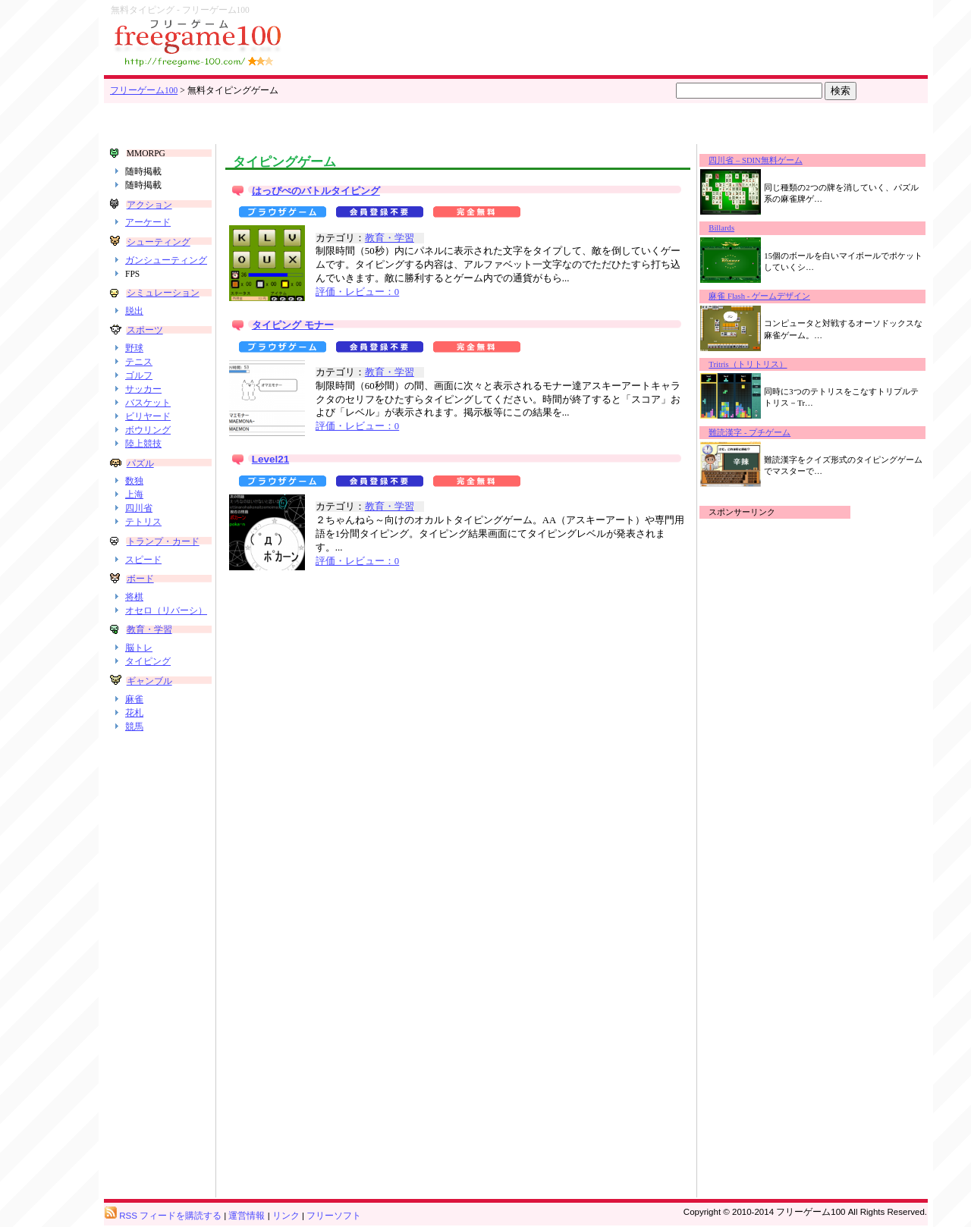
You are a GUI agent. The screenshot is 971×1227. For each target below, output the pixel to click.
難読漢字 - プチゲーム (749, 432)
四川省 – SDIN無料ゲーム (756, 160)
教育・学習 (149, 629)
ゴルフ (138, 375)
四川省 (138, 508)
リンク (286, 1215)
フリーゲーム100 (144, 90)
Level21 (270, 459)
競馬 (134, 726)
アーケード (148, 222)
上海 (134, 494)
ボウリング (148, 430)
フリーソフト (333, 1215)
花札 (134, 712)
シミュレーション (163, 292)
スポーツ (145, 329)
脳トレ (138, 647)
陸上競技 (143, 443)
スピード (143, 559)
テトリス (143, 521)
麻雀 (134, 699)
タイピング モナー (293, 325)
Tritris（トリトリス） (748, 364)
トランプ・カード (163, 541)
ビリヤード (148, 416)
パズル (140, 463)
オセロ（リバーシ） (166, 610)
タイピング (148, 661)
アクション (149, 204)
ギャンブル (149, 681)
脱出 (134, 310)
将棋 (134, 596)
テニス (138, 361)
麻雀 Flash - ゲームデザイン (759, 296)
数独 (134, 480)
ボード (140, 578)
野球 (134, 348)
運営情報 (246, 1215)
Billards (721, 228)
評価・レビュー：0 (357, 292)
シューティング (158, 241)
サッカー (143, 389)
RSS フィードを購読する (163, 1215)
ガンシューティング (166, 260)
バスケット (148, 402)
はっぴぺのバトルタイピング (316, 190)
